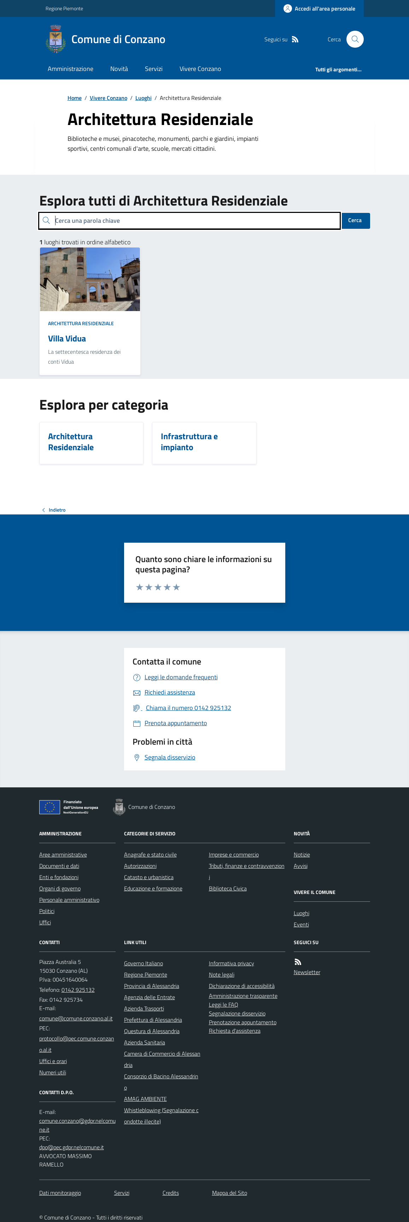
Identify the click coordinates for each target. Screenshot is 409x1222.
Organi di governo (60, 888)
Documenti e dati (59, 866)
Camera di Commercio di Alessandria (162, 1059)
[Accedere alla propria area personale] (319, 8)
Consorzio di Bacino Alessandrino (161, 1082)
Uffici (45, 922)
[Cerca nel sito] (352, 39)
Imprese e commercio (234, 854)
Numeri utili (52, 1072)
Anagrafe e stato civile (150, 854)
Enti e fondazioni (58, 877)
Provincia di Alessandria (151, 986)
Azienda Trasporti (144, 1008)
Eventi (301, 924)
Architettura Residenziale (81, 323)
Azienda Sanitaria (144, 1042)
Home (75, 98)
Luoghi (143, 98)
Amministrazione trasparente (243, 995)
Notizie (302, 854)
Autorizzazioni (140, 866)
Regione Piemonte (64, 8)
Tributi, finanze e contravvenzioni (247, 871)
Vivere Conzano (200, 68)
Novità (119, 68)
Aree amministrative (63, 854)
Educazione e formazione (153, 888)
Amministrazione (70, 68)
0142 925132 (78, 989)
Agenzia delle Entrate (149, 997)
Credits (171, 1192)
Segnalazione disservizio (237, 1013)
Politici (46, 911)
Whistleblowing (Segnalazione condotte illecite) (161, 1116)
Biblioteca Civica (228, 888)
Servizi (154, 68)
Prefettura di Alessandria (153, 1019)
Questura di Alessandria (152, 1031)
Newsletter (307, 972)
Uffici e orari (53, 1061)
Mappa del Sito (229, 1192)
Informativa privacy (231, 963)
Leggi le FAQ (223, 1004)
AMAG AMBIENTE (145, 1099)
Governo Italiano (143, 963)
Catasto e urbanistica (149, 877)
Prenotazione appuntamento (242, 1022)
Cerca (355, 220)
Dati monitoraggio (60, 1192)
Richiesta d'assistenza (235, 1030)
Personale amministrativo (69, 899)
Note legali (221, 974)
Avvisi (301, 866)
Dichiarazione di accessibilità (242, 986)
